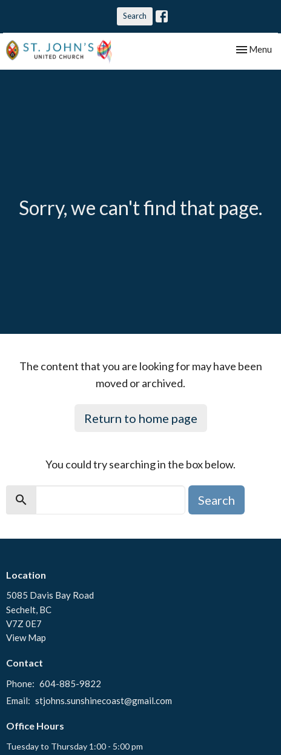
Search (135, 16)
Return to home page (140, 418)
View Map (26, 637)
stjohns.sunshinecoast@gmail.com (103, 700)
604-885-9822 (70, 683)
